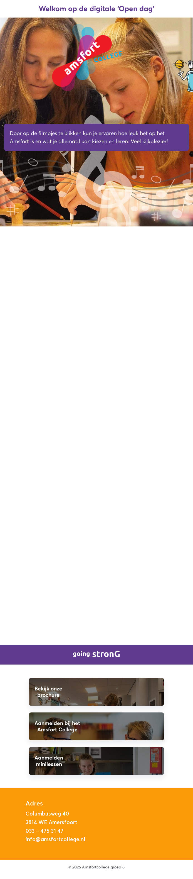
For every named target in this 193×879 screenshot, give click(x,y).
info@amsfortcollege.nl (55, 839)
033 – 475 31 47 (44, 830)
